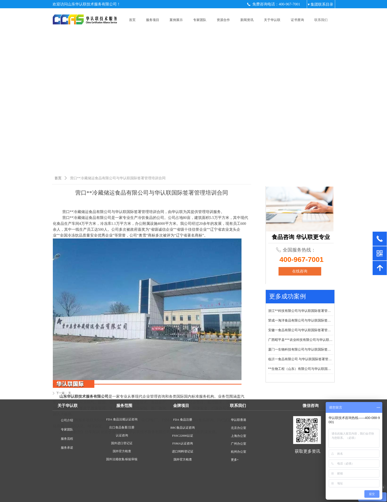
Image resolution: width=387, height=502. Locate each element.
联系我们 (321, 20)
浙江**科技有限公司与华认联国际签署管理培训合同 (300, 311)
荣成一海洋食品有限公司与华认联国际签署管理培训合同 (300, 320)
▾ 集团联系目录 (320, 4)
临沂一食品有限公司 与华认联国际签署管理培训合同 (300, 359)
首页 (58, 178)
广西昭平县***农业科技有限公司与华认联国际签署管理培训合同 (300, 340)
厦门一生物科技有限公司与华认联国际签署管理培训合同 (300, 349)
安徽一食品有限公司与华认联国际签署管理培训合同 (300, 330)
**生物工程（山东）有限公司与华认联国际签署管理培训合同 (300, 369)
